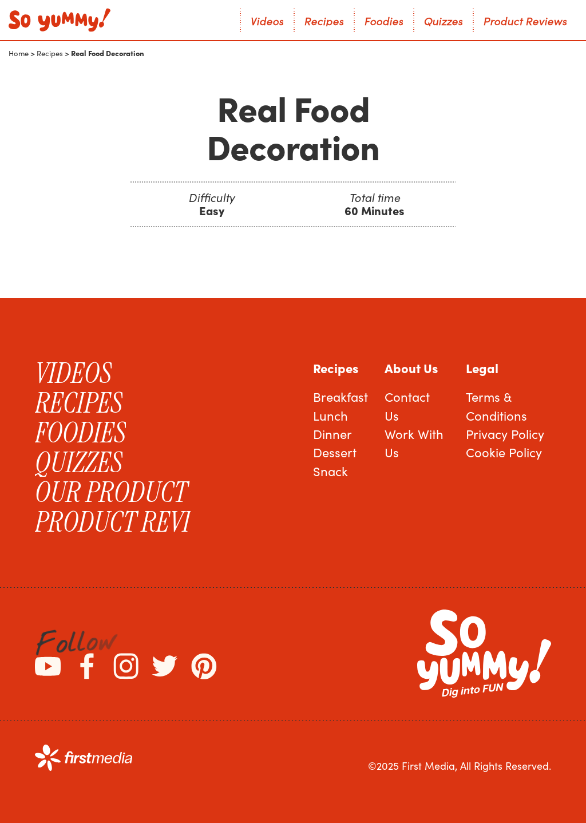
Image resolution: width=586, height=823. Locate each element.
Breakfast (340, 396)
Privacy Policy (505, 433)
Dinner (332, 433)
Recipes (50, 53)
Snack (330, 471)
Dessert (335, 452)
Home (19, 53)
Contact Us (407, 406)
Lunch (330, 415)
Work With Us (414, 443)
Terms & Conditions (496, 406)
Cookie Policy (504, 452)
